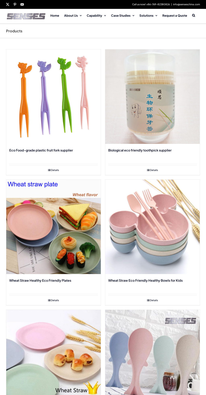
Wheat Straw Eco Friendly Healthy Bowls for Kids (145, 280)
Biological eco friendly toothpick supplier (140, 150)
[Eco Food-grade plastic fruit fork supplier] (53, 96)
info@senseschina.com (186, 4)
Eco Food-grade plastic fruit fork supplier (41, 150)
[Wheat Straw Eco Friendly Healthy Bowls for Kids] (152, 227)
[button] (193, 15)
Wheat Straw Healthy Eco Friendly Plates (40, 280)
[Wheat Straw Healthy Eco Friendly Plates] (53, 227)
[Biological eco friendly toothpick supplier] (152, 96)
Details (55, 170)
